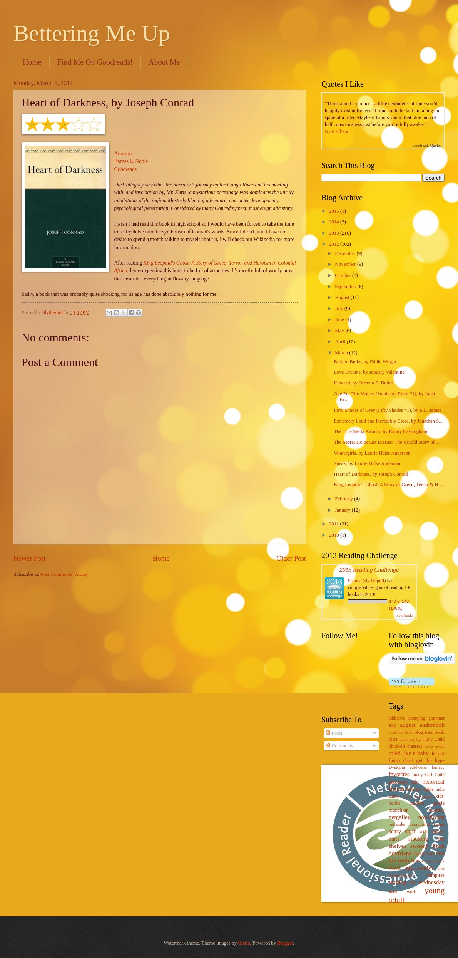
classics (414, 746)
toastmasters (435, 861)
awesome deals (401, 732)
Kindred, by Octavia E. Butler (363, 383)
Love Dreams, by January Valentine (369, 372)
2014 (334, 222)
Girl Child (435, 774)
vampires (435, 875)
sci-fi (423, 831)
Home (32, 62)
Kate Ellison (337, 131)
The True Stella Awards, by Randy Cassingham (380, 431)
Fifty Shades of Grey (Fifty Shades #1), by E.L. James (387, 410)
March (342, 353)
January (343, 510)
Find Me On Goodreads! (95, 62)
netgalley (400, 817)
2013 (334, 233)
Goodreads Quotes (427, 145)
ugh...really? (419, 867)
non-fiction (431, 817)
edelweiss (418, 767)
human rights (419, 789)
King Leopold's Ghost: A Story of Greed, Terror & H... (388, 484)
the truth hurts (406, 860)
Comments (339, 745)
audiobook (432, 724)
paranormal (420, 824)
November (346, 264)
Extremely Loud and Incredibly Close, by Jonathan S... (388, 421)
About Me (164, 62)
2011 (334, 524)
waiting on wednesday (417, 882)
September (346, 286)
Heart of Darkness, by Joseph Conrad (371, 474)
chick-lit (397, 746)
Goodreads (125, 169)
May (340, 330)
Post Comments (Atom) (64, 574)
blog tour (424, 732)
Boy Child (435, 739)
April (340, 341)
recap (439, 824)
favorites (399, 774)
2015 (334, 211)
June (340, 319)
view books (404, 615)
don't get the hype (424, 760)
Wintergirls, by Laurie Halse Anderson (372, 453)
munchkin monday (417, 810)
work (411, 891)
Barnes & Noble (131, 161)
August (342, 297)
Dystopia (397, 767)
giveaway (398, 782)
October (343, 275)
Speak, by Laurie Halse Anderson (367, 463)
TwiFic (395, 868)
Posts (334, 733)
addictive (397, 718)
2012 (334, 244)
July (339, 308)
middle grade (427, 803)
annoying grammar (426, 718)
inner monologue (417, 796)
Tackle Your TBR (429, 853)
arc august (402, 724)
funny (417, 774)
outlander (397, 824)
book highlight (411, 739)
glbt (415, 782)
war (393, 891)
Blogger (285, 943)
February (344, 499)
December (345, 253)
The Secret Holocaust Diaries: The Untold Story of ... (387, 442)
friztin (244, 943)
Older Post (291, 558)
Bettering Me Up (91, 33)
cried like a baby (409, 753)
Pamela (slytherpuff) (367, 580)
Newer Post (29, 558)
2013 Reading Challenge (369, 569)
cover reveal (435, 746)
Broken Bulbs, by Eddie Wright (365, 361)
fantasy (438, 767)
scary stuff (402, 831)
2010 (334, 535)
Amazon (123, 153)
